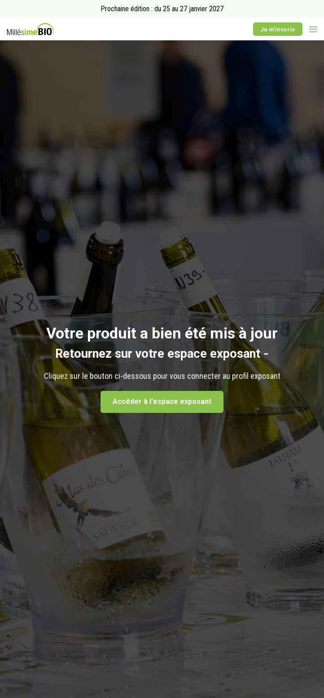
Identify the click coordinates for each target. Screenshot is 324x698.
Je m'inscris (277, 29)
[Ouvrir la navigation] (313, 29)
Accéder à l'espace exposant (162, 401)
